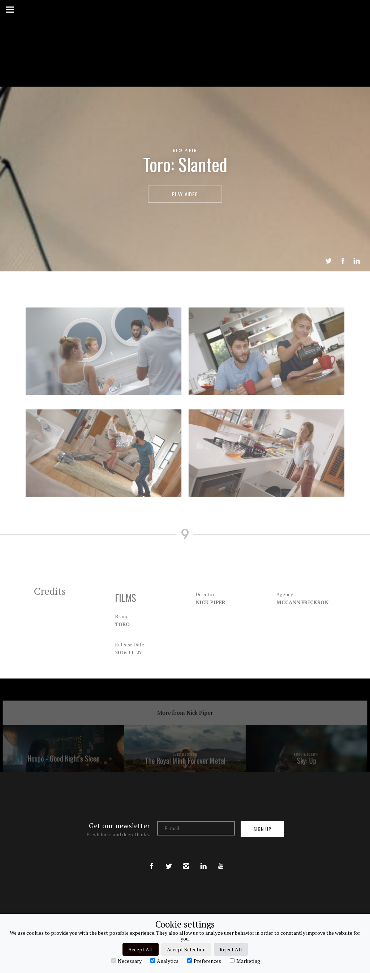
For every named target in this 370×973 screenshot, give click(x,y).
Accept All (140, 949)
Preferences (204, 960)
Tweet (328, 261)
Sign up (262, 829)
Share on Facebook (343, 261)
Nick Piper (185, 150)
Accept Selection (186, 949)
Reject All (231, 949)
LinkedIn (357, 261)
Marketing (245, 960)
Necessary (126, 960)
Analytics (164, 960)
